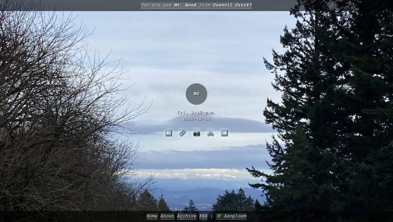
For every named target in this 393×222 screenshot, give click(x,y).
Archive (187, 216)
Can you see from (196, 5)
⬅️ (168, 133)
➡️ (224, 133)
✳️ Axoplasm (231, 216)
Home (152, 216)
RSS (203, 216)
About (167, 216)
